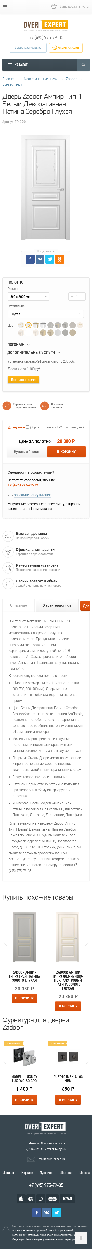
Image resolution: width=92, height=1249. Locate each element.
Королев (27, 1173)
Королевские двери (46, 1126)
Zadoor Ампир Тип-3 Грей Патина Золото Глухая (24, 976)
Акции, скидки (68, 48)
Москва (84, 1173)
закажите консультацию (32, 495)
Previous (4, 941)
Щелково (66, 1173)
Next (87, 941)
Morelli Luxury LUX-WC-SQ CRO (24, 1079)
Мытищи (8, 1173)
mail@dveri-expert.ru (52, 1159)
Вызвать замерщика (28, 48)
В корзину (66, 452)
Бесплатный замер (23, 380)
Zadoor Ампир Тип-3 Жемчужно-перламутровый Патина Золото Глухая (68, 980)
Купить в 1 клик (27, 451)
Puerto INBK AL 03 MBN (68, 1079)
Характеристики (57, 605)
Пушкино (46, 1173)
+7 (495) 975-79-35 (46, 38)
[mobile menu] (5, 7)
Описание (18, 605)
